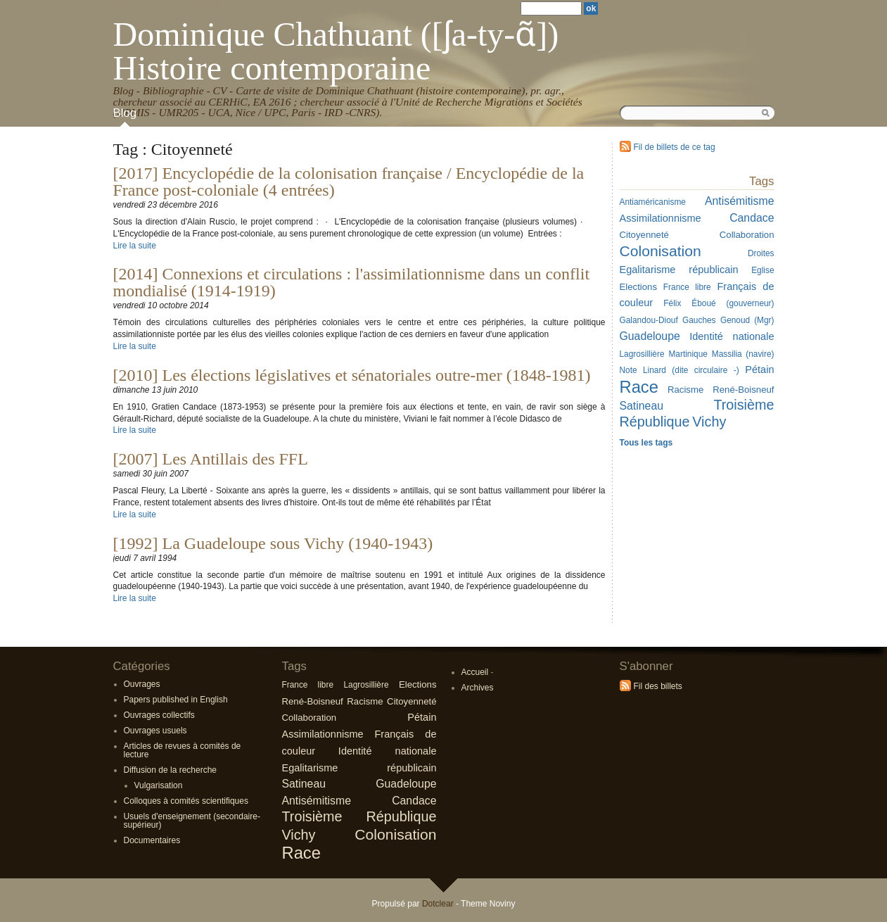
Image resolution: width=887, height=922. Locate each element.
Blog (125, 113)
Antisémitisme (739, 201)
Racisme (685, 389)
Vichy (709, 421)
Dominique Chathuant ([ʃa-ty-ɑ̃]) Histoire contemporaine (336, 51)
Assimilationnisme (323, 734)
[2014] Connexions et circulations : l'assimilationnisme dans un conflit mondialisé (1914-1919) (351, 282)
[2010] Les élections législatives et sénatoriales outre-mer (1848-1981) (352, 375)
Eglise (762, 270)
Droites (761, 253)
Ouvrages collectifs (159, 715)
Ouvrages (142, 684)
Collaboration (747, 234)
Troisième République (359, 816)
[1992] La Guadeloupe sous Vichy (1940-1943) (273, 543)
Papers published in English (176, 700)
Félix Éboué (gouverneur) (718, 303)
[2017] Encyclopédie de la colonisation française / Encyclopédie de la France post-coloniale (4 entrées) (349, 181)
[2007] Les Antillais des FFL (210, 459)
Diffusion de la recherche (170, 770)
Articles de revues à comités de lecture (182, 750)
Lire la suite (134, 246)
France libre (687, 287)
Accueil (475, 672)
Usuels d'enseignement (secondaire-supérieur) (192, 821)
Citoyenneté (411, 701)
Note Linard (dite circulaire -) (679, 370)
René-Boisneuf (743, 389)
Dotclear (438, 904)
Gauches (699, 320)
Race (301, 852)
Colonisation (395, 834)
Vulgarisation (158, 785)
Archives (477, 688)
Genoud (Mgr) (747, 320)
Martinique (687, 354)
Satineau (304, 784)
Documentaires (152, 840)
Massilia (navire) (743, 354)
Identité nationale (731, 336)
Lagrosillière (365, 685)
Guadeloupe (406, 784)
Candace (751, 218)
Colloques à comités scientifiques (186, 801)
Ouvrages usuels (155, 730)
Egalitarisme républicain (679, 269)
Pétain (759, 369)
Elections (418, 684)
